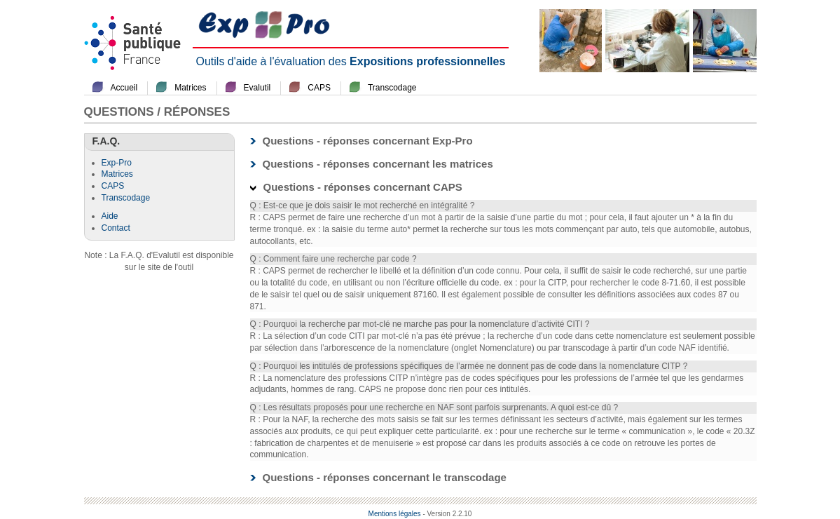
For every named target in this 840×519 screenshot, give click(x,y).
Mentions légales (395, 514)
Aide (110, 216)
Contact (116, 228)
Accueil (124, 88)
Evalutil (257, 88)
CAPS (319, 88)
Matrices (190, 88)
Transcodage (392, 88)
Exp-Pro (117, 163)
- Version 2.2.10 (446, 514)
